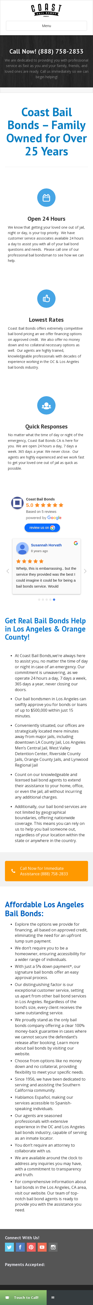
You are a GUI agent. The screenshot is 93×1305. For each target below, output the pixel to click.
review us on (42, 527)
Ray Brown (40, 545)
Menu (46, 25)
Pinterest (31, 1247)
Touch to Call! (26, 1297)
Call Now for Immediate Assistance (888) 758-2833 (39, 871)
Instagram (53, 1247)
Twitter (9, 1247)
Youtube (42, 1247)
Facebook (20, 1247)
